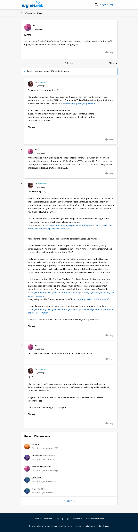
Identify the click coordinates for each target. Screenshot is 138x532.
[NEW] (40, 85)
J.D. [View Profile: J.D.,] (34, 25)
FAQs (58, 518)
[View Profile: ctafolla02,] (27, 458)
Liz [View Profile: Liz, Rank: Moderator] (36, 82)
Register (104, 4)
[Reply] (109, 53)
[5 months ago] (38, 481)
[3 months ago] (38, 448)
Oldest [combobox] (113, 63)
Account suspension (41, 466)
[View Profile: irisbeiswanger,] (27, 469)
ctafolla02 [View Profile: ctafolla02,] (50, 459)
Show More (69, 500)
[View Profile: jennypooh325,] (27, 446)
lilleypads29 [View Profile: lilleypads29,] (51, 481)
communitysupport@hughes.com (79, 103)
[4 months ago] (38, 459)
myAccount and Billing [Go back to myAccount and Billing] (31, 13)
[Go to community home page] (32, 4)
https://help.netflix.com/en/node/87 (91, 299)
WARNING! (37, 477)
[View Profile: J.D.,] (27, 27)
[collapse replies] (21, 82)
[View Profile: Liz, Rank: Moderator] (30, 84)
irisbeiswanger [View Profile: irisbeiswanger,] (52, 470)
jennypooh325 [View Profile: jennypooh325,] (52, 448)
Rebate (35, 444)
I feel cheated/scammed (43, 455)
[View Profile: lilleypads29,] (27, 480)
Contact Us (77, 518)
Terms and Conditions (43, 518)
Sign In (113, 4)
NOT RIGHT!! (38, 488)
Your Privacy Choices (95, 518)
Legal (67, 518)
